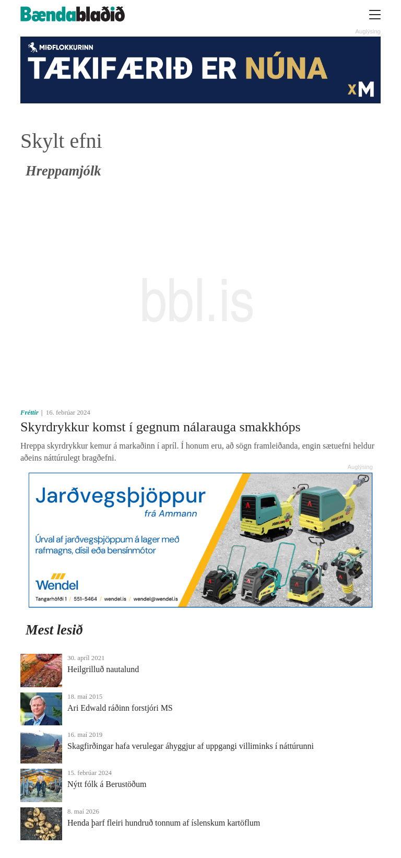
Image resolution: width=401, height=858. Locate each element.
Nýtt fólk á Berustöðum (107, 784)
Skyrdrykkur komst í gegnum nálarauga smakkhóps (160, 426)
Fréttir (29, 412)
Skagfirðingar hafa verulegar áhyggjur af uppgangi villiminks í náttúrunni (190, 746)
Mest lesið (54, 630)
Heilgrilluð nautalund (103, 669)
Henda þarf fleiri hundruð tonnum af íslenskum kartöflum (163, 822)
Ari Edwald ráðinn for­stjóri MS (120, 707)
